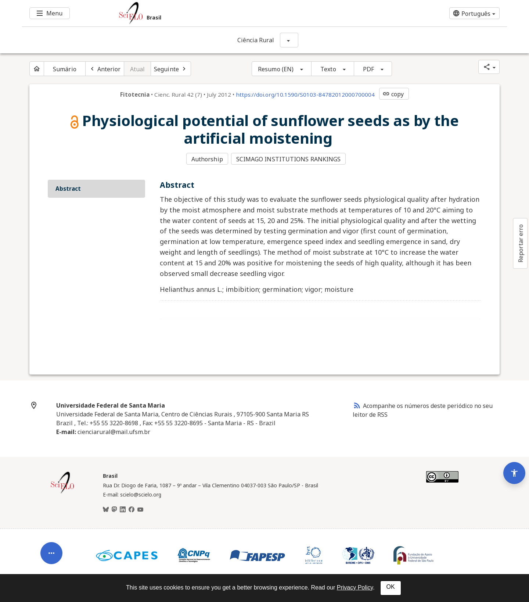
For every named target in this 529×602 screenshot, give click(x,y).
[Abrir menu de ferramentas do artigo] (51, 549)
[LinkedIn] (123, 509)
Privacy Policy (355, 587)
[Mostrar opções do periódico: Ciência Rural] (289, 40)
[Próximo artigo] (171, 68)
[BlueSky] (106, 509)
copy (393, 94)
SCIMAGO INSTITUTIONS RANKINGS (289, 159)
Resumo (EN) (276, 69)
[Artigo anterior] (104, 68)
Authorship (207, 159)
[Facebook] (131, 509)
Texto (328, 69)
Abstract (68, 187)
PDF (368, 69)
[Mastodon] (114, 509)
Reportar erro (521, 243)
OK (390, 587)
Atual (137, 69)
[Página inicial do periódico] (36, 68)
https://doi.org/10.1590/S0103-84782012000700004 (305, 94)
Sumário (64, 69)
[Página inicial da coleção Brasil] (62, 492)
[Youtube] (140, 509)
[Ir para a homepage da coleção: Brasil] (224, 13)
